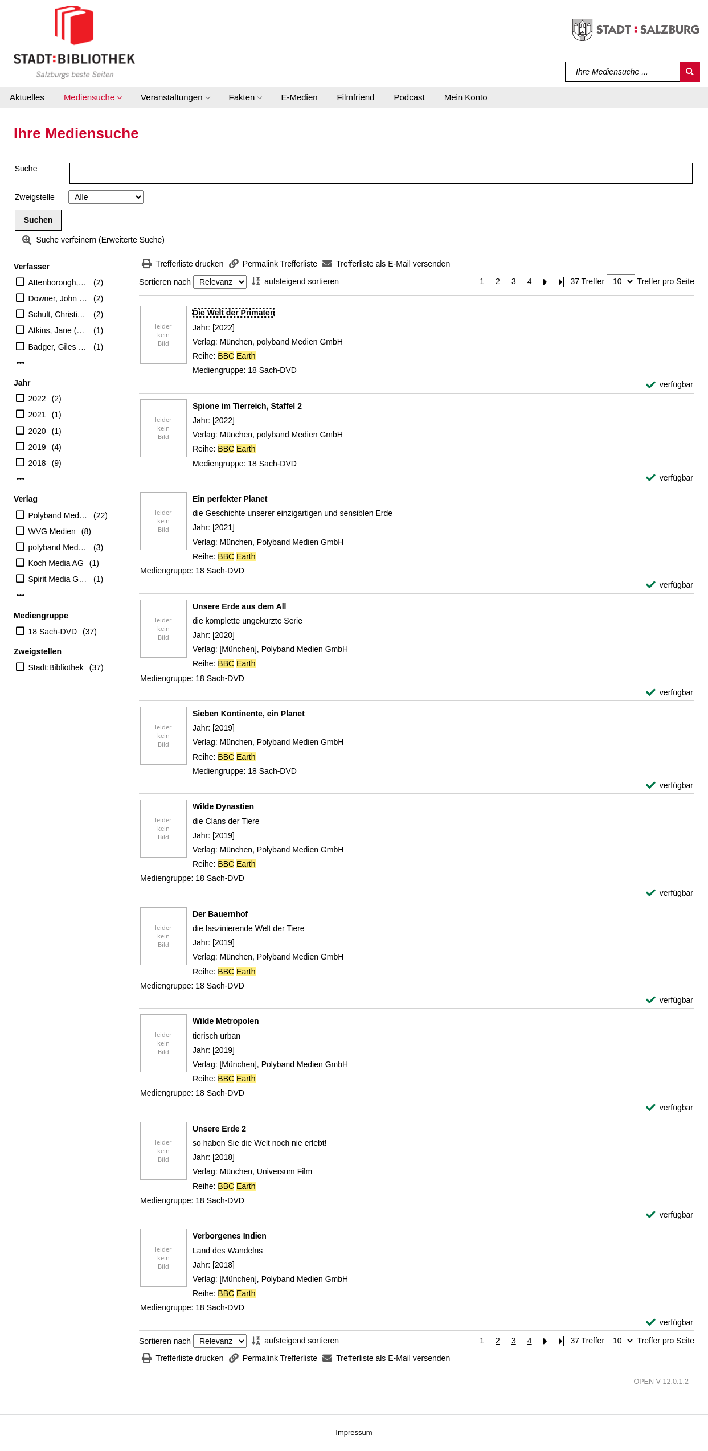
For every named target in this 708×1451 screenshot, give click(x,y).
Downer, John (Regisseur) (58, 298)
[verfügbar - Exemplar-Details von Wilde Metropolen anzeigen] (669, 1108)
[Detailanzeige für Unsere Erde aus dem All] (239, 606)
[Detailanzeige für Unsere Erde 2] (219, 1128)
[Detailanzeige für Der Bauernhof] (220, 914)
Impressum (353, 1432)
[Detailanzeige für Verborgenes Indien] (230, 1235)
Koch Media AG (56, 563)
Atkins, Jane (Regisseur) (58, 330)
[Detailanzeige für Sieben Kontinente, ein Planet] (249, 713)
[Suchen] (690, 72)
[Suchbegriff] (622, 71)
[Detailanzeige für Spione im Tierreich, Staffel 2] (247, 406)
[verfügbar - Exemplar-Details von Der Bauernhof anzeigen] (669, 1000)
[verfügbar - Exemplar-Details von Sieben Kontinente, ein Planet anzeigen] (669, 785)
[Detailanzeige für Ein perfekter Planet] (230, 498)
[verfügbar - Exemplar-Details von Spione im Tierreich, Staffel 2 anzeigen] (669, 478)
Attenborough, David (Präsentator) (58, 282)
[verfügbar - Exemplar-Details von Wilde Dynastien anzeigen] (669, 893)
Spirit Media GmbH (58, 579)
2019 (37, 447)
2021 (37, 414)
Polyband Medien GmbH (58, 515)
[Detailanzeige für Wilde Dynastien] (223, 806)
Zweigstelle (35, 197)
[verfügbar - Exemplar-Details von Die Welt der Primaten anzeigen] (669, 385)
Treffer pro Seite (665, 281)
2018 (37, 463)
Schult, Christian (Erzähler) (58, 314)
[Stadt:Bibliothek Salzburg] (74, 41)
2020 (37, 431)
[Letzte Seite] (561, 281)
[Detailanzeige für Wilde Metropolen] (226, 1021)
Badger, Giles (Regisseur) (58, 346)
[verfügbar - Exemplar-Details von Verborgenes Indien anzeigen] (669, 1322)
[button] (92, 97)
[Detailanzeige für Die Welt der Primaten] (234, 312)
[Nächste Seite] (546, 281)
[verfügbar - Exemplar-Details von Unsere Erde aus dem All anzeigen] (669, 693)
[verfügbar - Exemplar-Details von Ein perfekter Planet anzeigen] (669, 585)
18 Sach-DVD (52, 631)
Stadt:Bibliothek (56, 667)
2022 (37, 398)
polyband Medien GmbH (58, 547)
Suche (26, 168)
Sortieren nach (165, 281)
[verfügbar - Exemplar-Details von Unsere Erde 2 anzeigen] (669, 1215)
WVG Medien (52, 531)
